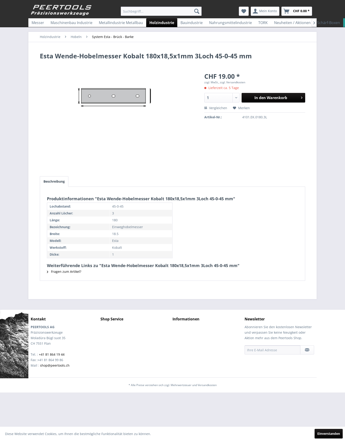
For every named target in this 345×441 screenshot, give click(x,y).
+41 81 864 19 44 (52, 354)
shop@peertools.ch (55, 365)
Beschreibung (54, 181)
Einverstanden (328, 433)
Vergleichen (215, 108)
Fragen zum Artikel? (64, 271)
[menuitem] (161, 11)
